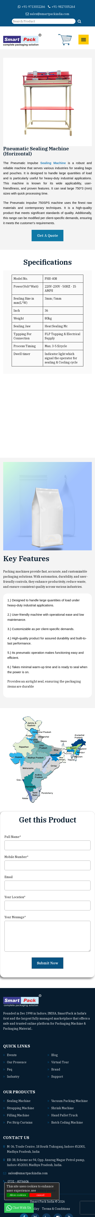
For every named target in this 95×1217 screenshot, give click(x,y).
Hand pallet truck (64, 1115)
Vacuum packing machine (69, 1101)
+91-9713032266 (31, 7)
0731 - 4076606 (18, 1181)
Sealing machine (19, 1101)
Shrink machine (62, 1108)
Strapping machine (20, 1108)
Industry (13, 1077)
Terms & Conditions (56, 1209)
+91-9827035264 (61, 7)
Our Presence (17, 1062)
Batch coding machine (67, 1122)
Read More (41, 1029)
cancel (40, 1194)
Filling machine (18, 1115)
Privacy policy (46, 1190)
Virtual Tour (60, 1062)
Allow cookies (18, 1194)
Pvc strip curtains (19, 1122)
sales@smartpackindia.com (47, 14)
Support (57, 1077)
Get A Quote (47, 235)
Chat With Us (19, 1208)
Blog (54, 1055)
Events (12, 1055)
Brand (55, 1069)
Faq (9, 1069)
